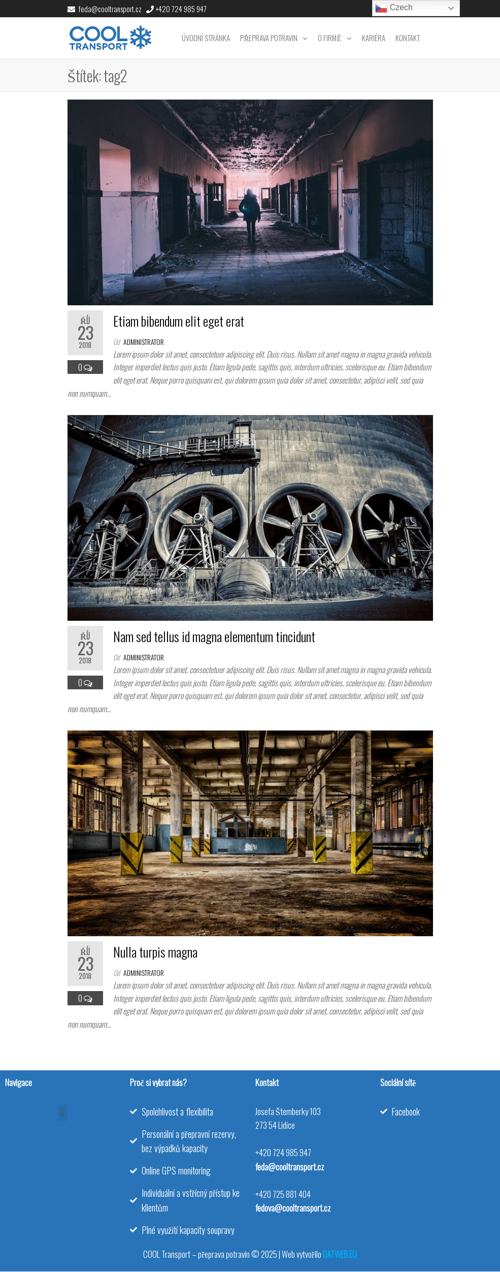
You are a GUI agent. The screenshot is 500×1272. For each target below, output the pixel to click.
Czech (394, 8)
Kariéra (373, 37)
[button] (63, 1112)
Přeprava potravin (268, 37)
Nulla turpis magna (155, 952)
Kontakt (407, 37)
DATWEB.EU (340, 1254)
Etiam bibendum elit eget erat (178, 321)
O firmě (329, 37)
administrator (143, 341)
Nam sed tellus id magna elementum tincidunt (214, 636)
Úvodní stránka (206, 37)
